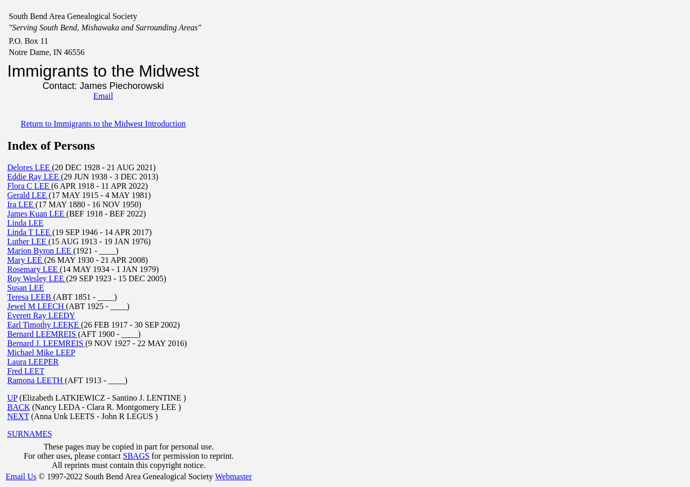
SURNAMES (29, 433)
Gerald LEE (28, 195)
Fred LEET (25, 371)
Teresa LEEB (30, 297)
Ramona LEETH (36, 380)
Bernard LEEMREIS (42, 334)
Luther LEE (27, 241)
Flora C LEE (29, 186)
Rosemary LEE (33, 269)
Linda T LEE (29, 232)
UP (12, 397)
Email (103, 96)
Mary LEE (25, 260)
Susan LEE (25, 287)
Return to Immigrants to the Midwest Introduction (103, 123)
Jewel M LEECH (36, 306)
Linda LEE (25, 223)
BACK (18, 407)
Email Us (21, 476)
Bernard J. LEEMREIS (46, 343)
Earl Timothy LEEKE (44, 324)
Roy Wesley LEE (36, 278)
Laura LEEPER (33, 361)
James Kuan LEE (36, 213)
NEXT (18, 416)
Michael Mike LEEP (41, 352)
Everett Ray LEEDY (41, 315)
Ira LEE (21, 204)
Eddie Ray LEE (34, 176)
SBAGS (136, 456)
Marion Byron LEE (40, 250)
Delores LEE (29, 167)
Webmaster (233, 476)
